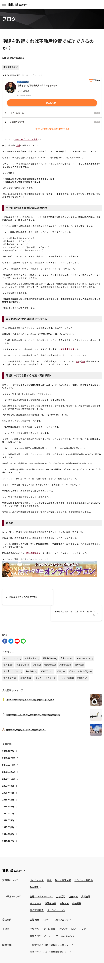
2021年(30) (10, 770)
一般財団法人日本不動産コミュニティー (50, 929)
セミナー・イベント (46, 662)
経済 (61, 655)
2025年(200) (10, 742)
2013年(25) (10, 825)
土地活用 (60, 880)
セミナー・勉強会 (83, 864)
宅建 (18, 145)
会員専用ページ (38, 920)
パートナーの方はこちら (61, 920)
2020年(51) (10, 777)
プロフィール (37, 864)
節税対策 (26, 662)
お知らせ (63, 913)
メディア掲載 (66, 662)
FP (77, 361)
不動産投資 (10, 67)
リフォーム (35, 887)
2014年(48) (10, 818)
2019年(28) (10, 783)
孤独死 (36, 649)
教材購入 (34, 871)
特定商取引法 (28, 954)
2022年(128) (10, 763)
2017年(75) (10, 797)
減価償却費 (22, 649)
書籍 (49, 864)
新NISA (82, 662)
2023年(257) (10, 756)
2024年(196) (10, 749)
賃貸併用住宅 (50, 642)
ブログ (82, 913)
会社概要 (34, 903)
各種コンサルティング (41, 880)
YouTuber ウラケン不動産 (26, 139)
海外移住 (31, 655)
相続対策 (50, 649)
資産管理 (47, 655)
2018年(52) (10, 790)
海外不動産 (10, 662)
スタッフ (47, 903)
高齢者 (79, 649)
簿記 (83, 361)
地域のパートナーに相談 (42, 913)
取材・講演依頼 (63, 864)
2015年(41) (10, 811)
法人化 (8, 649)
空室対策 (67, 642)
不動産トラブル (12, 655)
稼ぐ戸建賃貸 (37, 894)
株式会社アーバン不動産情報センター (49, 936)
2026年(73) (10, 735)
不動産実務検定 (33, 553)
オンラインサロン (56, 894)
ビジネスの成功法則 (80, 655)
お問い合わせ (62, 903)
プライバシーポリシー (10, 954)
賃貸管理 (85, 880)
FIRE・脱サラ (85, 642)
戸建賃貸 (65, 649)
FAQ (73, 913)
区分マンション (12, 642)
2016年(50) (10, 804)
